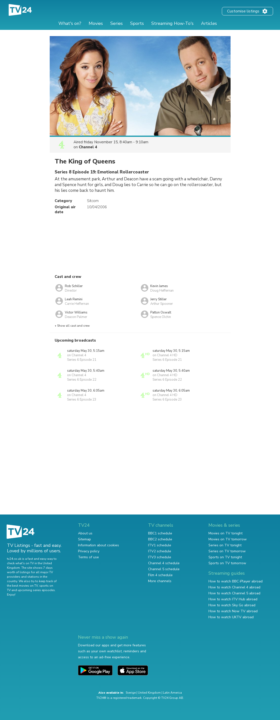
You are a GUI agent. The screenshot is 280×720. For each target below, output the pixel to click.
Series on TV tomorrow (227, 551)
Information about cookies (98, 545)
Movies (96, 23)
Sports (137, 23)
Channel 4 (88, 147)
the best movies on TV (22, 586)
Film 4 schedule (160, 575)
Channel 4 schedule (164, 563)
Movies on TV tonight (225, 533)
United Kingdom (149, 693)
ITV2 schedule (159, 551)
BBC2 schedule (160, 539)
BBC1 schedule (160, 533)
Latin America (172, 693)
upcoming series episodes (36, 590)
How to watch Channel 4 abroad (234, 587)
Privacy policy (88, 551)
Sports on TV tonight (225, 557)
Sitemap (84, 539)
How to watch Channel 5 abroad (234, 593)
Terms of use (88, 557)
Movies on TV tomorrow (227, 539)
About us (85, 533)
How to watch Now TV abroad (233, 611)
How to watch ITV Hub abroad (232, 599)
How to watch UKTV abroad (231, 617)
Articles (209, 23)
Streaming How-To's (172, 23)
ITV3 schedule (159, 557)
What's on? (69, 23)
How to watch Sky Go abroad (231, 605)
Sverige (131, 693)
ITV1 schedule (159, 545)
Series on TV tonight (224, 545)
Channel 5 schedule (164, 569)
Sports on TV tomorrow (227, 563)
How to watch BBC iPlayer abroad (235, 581)
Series (116, 23)
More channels (159, 581)
